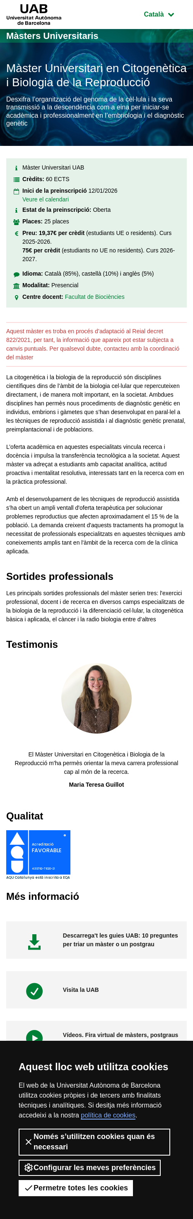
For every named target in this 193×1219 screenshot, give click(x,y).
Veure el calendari (45, 199)
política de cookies (108, 1115)
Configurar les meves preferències (90, 1168)
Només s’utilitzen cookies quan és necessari (89, 1141)
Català (165, 13)
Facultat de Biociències (95, 296)
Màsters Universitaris (52, 36)
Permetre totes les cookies (76, 1188)
